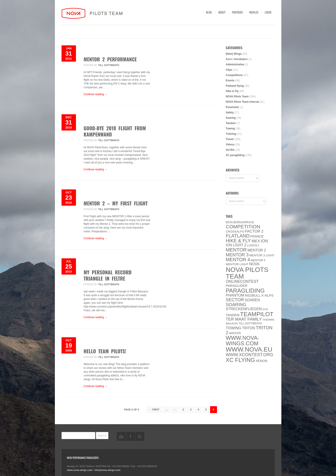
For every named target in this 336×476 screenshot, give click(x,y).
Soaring (231, 117)
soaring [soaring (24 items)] (236, 304)
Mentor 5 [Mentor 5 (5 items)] (258, 260)
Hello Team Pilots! (105, 351)
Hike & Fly (232, 91)
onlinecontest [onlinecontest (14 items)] (242, 281)
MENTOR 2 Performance (110, 59)
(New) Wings (234, 53)
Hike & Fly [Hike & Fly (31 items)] (238, 240)
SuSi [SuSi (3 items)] (265, 309)
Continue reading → (95, 94)
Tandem (231, 123)
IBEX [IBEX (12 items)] (256, 241)
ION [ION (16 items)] (264, 241)
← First (154, 409)
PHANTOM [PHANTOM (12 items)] (235, 295)
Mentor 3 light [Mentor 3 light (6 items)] (262, 255)
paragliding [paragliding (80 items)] (245, 290)
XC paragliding (235, 155)
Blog (209, 12)
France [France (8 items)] (257, 236)
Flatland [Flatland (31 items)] (238, 236)
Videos (230, 144)
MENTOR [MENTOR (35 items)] (236, 250)
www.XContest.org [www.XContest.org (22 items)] (249, 354)
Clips (229, 69)
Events (230, 80)
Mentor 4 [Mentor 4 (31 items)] (238, 259)
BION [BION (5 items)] (229, 222)
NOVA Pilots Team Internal (242, 101)
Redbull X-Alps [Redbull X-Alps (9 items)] (259, 295)
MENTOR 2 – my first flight (116, 203)
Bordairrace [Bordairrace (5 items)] (243, 222)
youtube (121, 436)
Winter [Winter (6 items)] (235, 333)
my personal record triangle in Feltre (108, 275)
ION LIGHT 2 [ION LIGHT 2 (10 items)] (236, 245)
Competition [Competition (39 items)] (243, 226)
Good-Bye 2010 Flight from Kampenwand (115, 131)
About (222, 12)
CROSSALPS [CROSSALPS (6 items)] (235, 231)
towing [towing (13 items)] (233, 328)
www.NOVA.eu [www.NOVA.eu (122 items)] (249, 349)
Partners (237, 12)
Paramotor (232, 107)
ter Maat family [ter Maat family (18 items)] (244, 319)
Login (268, 12)
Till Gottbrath (108, 65)
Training (231, 133)
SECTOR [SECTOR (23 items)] (235, 299)
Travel (230, 139)
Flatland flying (235, 85)
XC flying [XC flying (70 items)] (240, 360)
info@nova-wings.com (107, 470)
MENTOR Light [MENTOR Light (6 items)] (237, 264)
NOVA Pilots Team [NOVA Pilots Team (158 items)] (247, 273)
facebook (130, 436)
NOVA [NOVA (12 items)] (254, 264)
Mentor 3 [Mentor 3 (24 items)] (237, 254)
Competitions (234, 75)
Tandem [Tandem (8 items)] (232, 315)
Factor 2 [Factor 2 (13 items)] (254, 231)
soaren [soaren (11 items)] (252, 300)
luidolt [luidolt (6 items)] (253, 245)
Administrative (235, 64)
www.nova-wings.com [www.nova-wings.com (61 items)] (242, 340)
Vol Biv (230, 149)
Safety (230, 112)
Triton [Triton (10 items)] (248, 328)
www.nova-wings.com (80, 470)
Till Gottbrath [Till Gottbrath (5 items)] (250, 323)
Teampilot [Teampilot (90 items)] (256, 314)
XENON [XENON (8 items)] (261, 361)
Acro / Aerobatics (237, 59)
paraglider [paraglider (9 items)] (237, 285)
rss (139, 436)
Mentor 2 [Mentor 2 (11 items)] (256, 250)
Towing (230, 128)
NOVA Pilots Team (237, 96)
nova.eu (253, 12)
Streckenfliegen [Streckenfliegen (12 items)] (244, 309)
